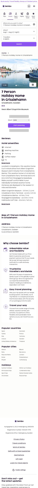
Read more (6, 163)
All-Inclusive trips (6, 370)
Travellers (6, 37)
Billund (21, 349)
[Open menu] (34, 6)
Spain (3, 331)
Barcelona (22, 352)
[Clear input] (34, 24)
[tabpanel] (19, 33)
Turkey (4, 333)
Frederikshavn (23, 357)
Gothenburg (23, 360)
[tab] (4, 16)
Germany (22, 336)
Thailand (22, 341)
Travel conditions (19, 443)
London (21, 354)
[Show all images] (32, 85)
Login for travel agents (19, 463)
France (21, 333)
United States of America (9, 341)
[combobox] (17, 25)
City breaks (5, 375)
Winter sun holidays (25, 368)
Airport (10, 120)
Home (4, 53)
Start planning (19, 125)
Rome (3, 357)
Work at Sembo (19, 447)
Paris (3, 352)
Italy (3, 336)
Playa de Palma (6, 354)
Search (19, 44)
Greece (4, 339)
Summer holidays (7, 368)
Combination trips (24, 370)
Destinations (19, 455)
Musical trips (23, 375)
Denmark (22, 331)
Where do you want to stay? (13, 23)
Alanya (4, 349)
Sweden (21, 339)
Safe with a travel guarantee (19, 451)
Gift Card (19, 459)
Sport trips (5, 373)
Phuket (4, 360)
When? (5, 30)
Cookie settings (19, 470)
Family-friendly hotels (25, 373)
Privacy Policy (19, 439)
